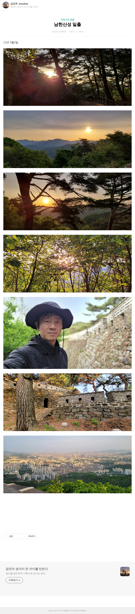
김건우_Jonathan (19, 4)
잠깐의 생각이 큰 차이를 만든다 (27, 569)
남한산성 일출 (67, 24)
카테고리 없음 (67, 19)
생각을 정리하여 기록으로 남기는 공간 (25, 573)
